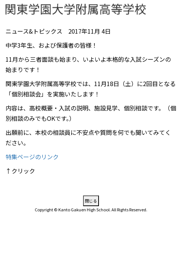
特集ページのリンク (32, 156)
